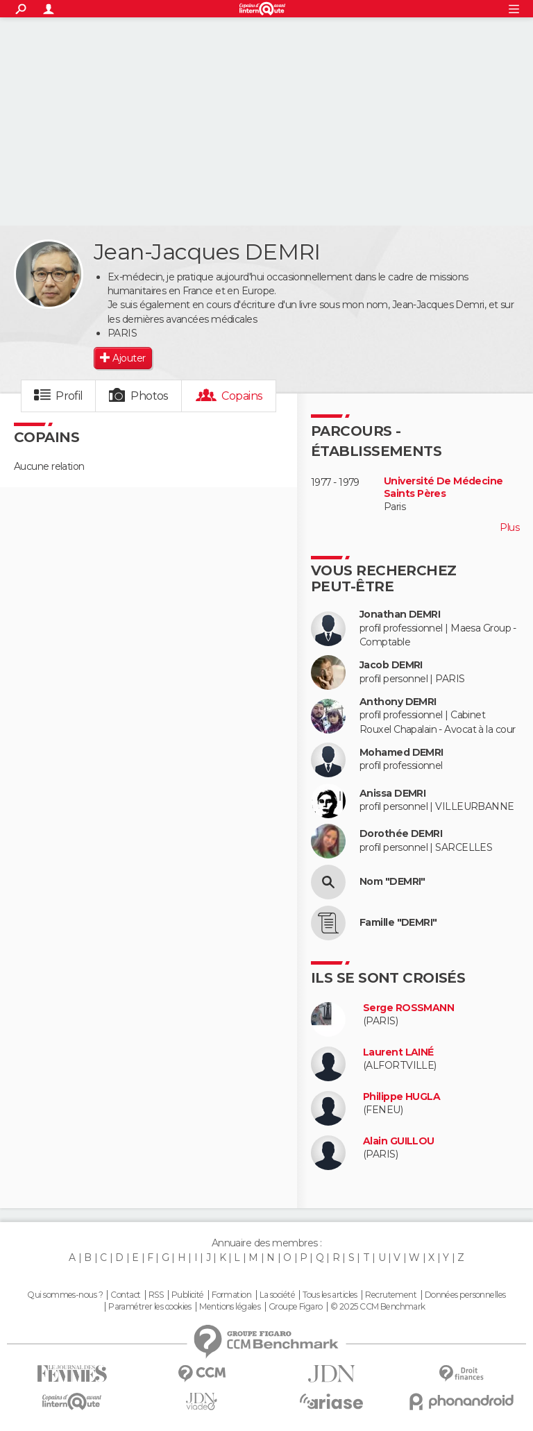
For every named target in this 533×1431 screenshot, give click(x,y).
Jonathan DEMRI (399, 614)
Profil (69, 396)
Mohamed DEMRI (401, 753)
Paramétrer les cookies (150, 1307)
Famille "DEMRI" (398, 923)
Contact (125, 1295)
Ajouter (128, 358)
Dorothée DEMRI (400, 834)
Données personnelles (465, 1295)
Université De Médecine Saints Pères (443, 487)
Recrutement (390, 1295)
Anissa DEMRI (392, 793)
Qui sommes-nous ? (64, 1295)
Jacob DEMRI (391, 665)
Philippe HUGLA (401, 1097)
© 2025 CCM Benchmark (377, 1307)
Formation (231, 1295)
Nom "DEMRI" (392, 882)
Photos (149, 396)
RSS (156, 1295)
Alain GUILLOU (398, 1141)
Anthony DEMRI (398, 702)
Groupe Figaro (296, 1307)
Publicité (187, 1295)
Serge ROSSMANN (408, 1008)
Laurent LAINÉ (398, 1052)
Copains (241, 396)
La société (277, 1295)
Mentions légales (229, 1307)
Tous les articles (330, 1295)
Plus (509, 527)
